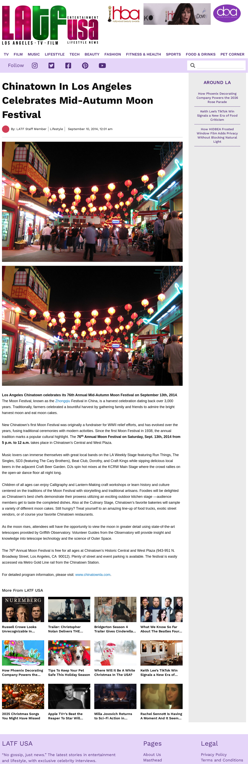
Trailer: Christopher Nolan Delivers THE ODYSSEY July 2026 (64, 629)
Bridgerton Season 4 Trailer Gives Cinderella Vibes (113, 629)
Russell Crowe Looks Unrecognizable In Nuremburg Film (19, 629)
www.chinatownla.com (92, 575)
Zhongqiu (62, 401)
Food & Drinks (201, 54)
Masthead (152, 760)
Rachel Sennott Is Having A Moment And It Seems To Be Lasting (161, 716)
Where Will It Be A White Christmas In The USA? (114, 672)
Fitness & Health (143, 54)
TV (6, 54)
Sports (173, 54)
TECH (75, 54)
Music (34, 54)
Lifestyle (55, 54)
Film (18, 54)
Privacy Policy (214, 754)
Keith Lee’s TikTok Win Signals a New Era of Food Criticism (159, 672)
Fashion (112, 54)
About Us (152, 754)
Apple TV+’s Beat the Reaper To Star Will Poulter (65, 716)
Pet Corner (232, 54)
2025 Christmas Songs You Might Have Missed (21, 716)
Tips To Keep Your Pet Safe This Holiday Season (69, 672)
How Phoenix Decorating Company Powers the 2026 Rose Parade (22, 672)
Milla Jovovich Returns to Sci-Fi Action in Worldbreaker (113, 716)
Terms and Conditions (222, 760)
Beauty (92, 54)
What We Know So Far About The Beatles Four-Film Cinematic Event (160, 629)
